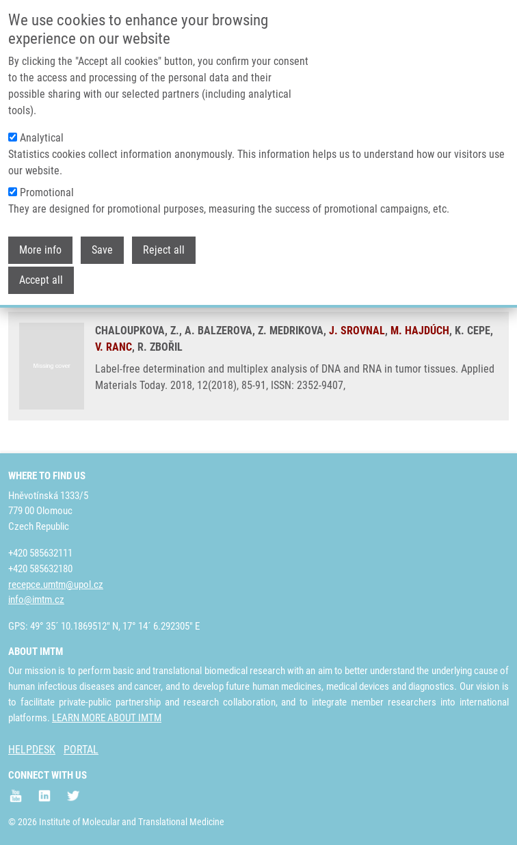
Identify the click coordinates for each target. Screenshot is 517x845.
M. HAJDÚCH (419, 330)
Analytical (42, 130)
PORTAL (81, 749)
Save (102, 243)
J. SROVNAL (357, 330)
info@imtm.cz (36, 599)
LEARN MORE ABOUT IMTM (106, 718)
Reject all (164, 243)
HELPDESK (31, 749)
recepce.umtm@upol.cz (55, 584)
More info (40, 243)
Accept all (41, 273)
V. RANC (113, 346)
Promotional (47, 185)
